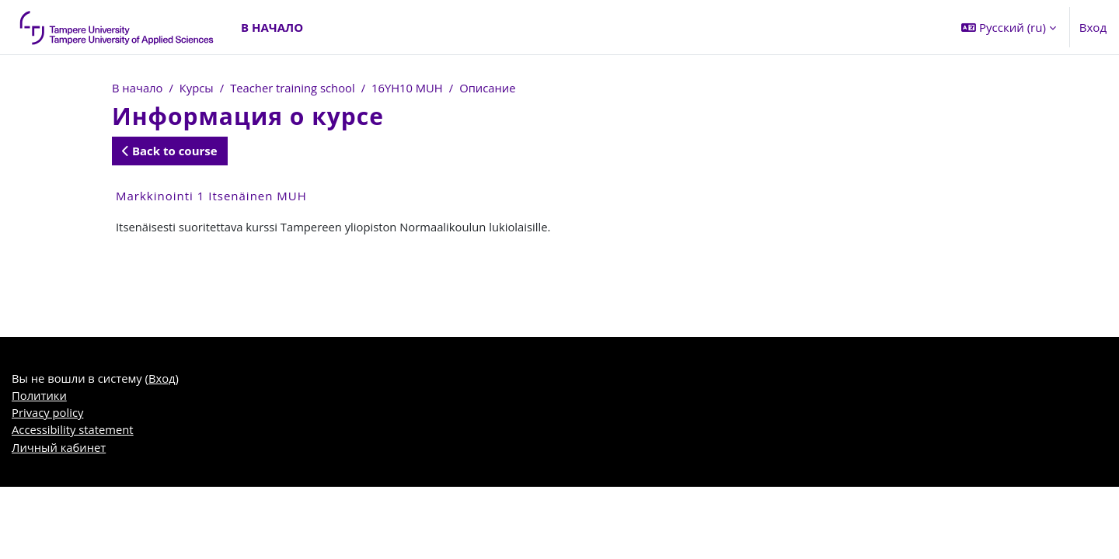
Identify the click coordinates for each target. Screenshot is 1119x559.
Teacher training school (295, 87)
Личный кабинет (59, 449)
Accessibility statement (73, 431)
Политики (40, 396)
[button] (1008, 27)
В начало (137, 87)
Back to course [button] (170, 151)
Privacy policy (48, 414)
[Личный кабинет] (117, 27)
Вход (1093, 27)
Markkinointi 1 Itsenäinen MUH (211, 195)
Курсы (197, 87)
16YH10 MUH (411, 87)
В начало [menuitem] (272, 27)
